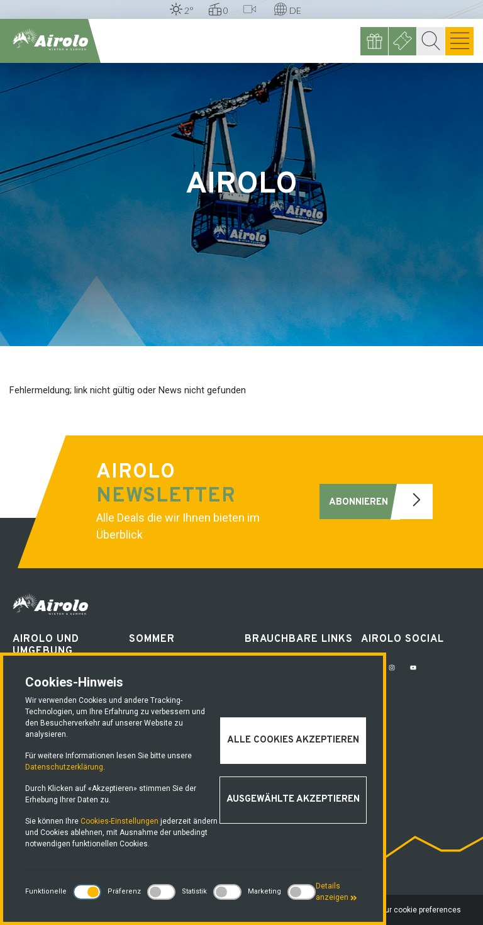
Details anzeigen (336, 892)
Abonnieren (381, 502)
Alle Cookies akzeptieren (293, 740)
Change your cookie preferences (404, 909)
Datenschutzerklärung (64, 767)
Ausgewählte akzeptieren (293, 799)
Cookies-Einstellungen (119, 821)
